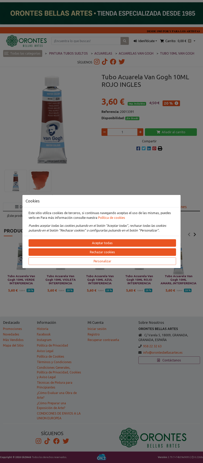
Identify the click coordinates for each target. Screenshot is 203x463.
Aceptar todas (102, 243)
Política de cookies (111, 217)
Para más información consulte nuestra (69, 217)
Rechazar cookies (102, 252)
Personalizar (102, 261)
